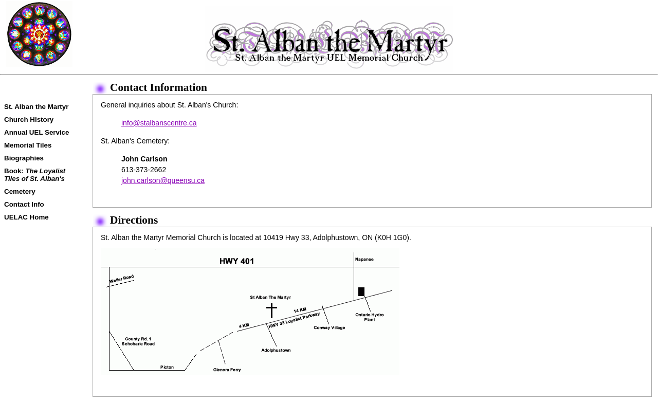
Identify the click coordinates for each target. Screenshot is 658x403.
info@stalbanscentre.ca (159, 123)
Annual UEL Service (36, 132)
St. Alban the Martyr (36, 107)
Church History (28, 119)
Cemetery (19, 191)
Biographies (24, 158)
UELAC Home (26, 217)
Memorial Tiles (27, 145)
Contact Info (24, 204)
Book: (34, 174)
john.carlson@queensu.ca (163, 180)
